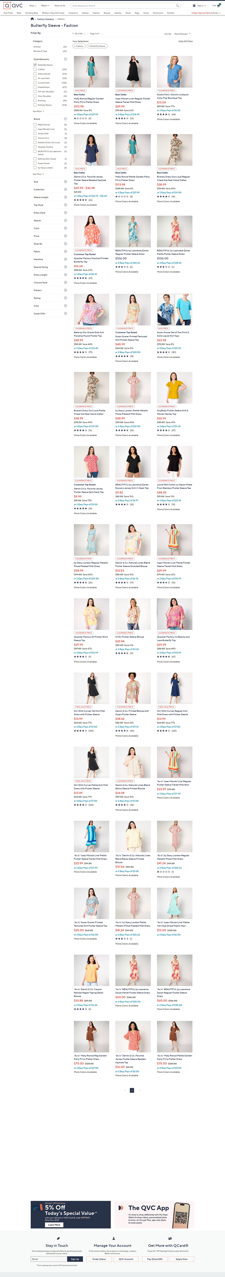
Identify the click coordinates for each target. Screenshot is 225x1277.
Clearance (73, 13)
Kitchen (170, 13)
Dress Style (39, 212)
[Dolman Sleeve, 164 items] (50, 104)
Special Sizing (41, 267)
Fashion (96, 13)
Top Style (38, 204)
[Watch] (44, 5)
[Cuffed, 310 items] (50, 69)
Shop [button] (31, 5)
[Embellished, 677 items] (50, 87)
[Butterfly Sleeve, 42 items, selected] (50, 64)
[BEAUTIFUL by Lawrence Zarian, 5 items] (50, 153)
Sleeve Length (41, 197)
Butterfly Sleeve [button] (97, 46)
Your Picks (8, 13)
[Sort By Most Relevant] (183, 33)
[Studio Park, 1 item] (50, 133)
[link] (87, 33)
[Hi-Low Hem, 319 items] (50, 78)
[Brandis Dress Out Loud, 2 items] (50, 142)
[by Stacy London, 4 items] (50, 167)
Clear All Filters (186, 41)
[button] (194, 6)
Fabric (37, 251)
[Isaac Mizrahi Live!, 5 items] (50, 129)
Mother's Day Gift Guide (53, 13)
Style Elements (41, 59)
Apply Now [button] (181, 1259)
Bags (137, 13)
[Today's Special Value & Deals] (206, 13)
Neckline (38, 259)
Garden (85, 13)
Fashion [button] (79, 46)
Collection (39, 189)
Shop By (38, 243)
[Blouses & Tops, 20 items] (50, 51)
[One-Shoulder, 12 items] (50, 96)
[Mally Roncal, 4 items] (50, 124)
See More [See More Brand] (37, 174)
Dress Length (40, 274)
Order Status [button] (99, 1259)
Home (146, 13)
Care (36, 305)
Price (36, 236)
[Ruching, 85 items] (50, 100)
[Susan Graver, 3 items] (50, 163)
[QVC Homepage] (32, 19)
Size (36, 181)
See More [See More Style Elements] (37, 111)
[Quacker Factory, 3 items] (50, 146)
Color (36, 228)
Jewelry (117, 13)
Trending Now (31, 13)
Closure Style (40, 282)
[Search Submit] (178, 5)
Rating (37, 298)
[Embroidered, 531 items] (50, 73)
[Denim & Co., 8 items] (50, 137)
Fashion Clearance (45, 19)
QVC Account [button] (126, 1259)
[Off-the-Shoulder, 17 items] (50, 91)
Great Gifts (39, 313)
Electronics (158, 13)
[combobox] (123, 5)
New (19, 13)
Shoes (128, 13)
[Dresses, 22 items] (50, 46)
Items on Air (60, 5)
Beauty (107, 13)
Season (37, 220)
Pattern (38, 290)
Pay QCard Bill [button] (154, 1259)
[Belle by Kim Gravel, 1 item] (50, 158)
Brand (37, 118)
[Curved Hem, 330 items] (50, 82)
